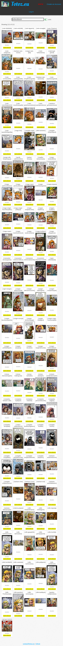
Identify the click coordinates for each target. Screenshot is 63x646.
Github (38, 644)
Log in (31, 12)
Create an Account (54, 4)
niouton (7, 45)
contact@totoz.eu (28, 644)
